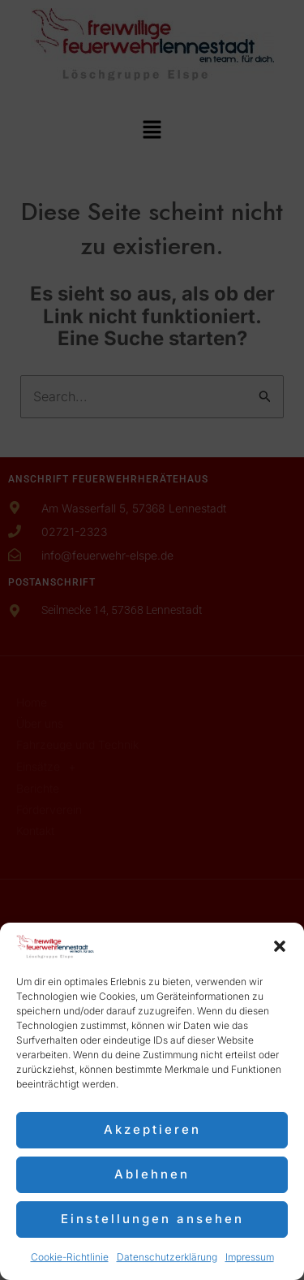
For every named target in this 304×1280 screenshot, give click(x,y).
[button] (280, 946)
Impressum (249, 1257)
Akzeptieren (152, 1129)
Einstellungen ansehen (152, 1218)
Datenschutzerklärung (167, 1257)
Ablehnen (152, 1174)
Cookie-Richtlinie (70, 1257)
